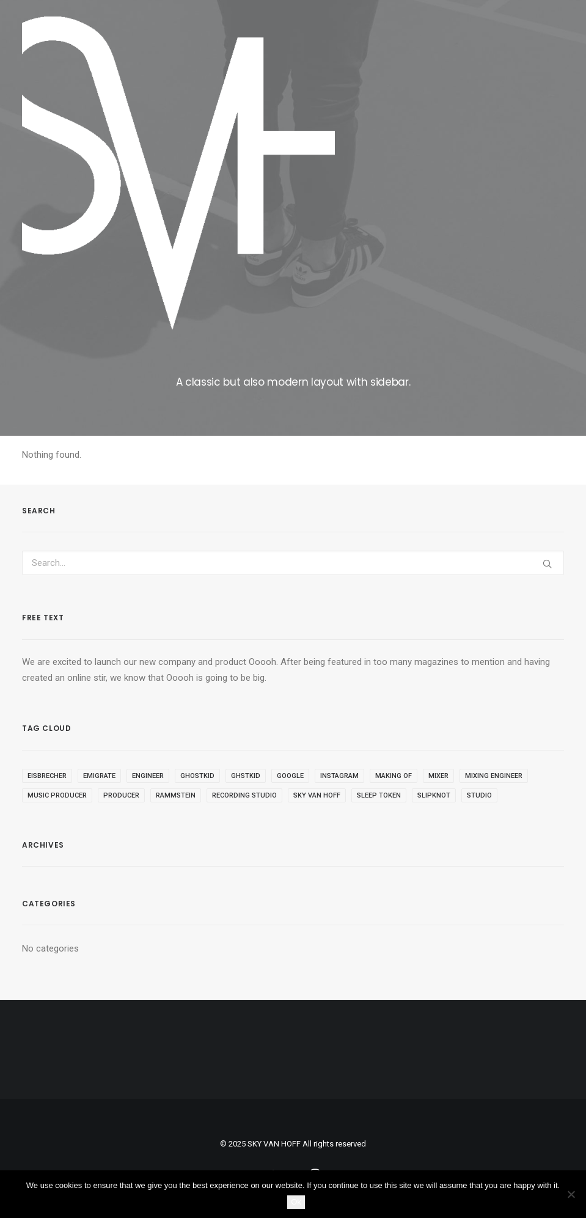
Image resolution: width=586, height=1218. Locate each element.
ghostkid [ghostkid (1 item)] (197, 776)
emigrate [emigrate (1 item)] (99, 776)
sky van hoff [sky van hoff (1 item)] (316, 795)
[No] (571, 1194)
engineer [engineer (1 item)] (148, 776)
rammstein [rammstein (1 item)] (176, 795)
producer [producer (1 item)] (121, 795)
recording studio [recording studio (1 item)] (244, 795)
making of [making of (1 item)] (393, 776)
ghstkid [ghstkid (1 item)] (245, 776)
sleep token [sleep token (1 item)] (379, 795)
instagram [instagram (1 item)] (339, 776)
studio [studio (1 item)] (479, 795)
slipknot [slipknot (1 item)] (433, 795)
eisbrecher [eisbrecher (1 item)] (47, 776)
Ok (296, 1201)
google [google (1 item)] (290, 776)
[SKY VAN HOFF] (178, 173)
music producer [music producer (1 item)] (57, 795)
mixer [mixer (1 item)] (438, 776)
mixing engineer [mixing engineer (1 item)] (493, 776)
